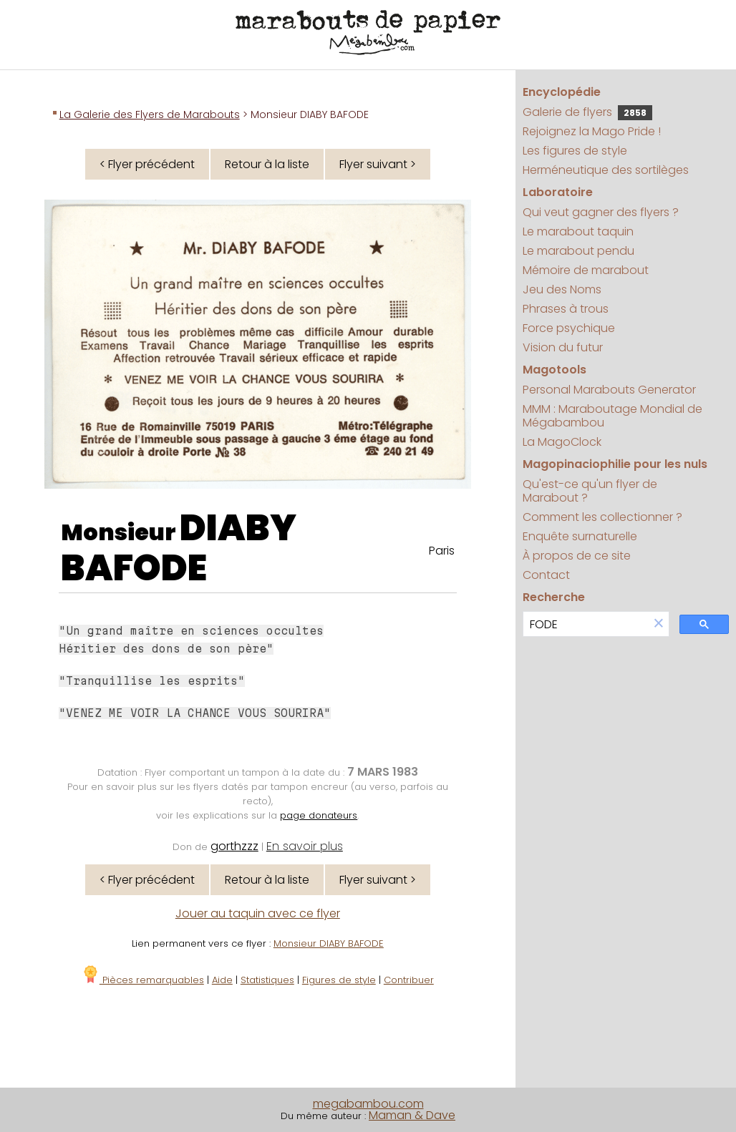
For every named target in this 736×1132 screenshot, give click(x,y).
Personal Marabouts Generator (609, 389)
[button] (658, 624)
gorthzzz (234, 846)
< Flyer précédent (147, 164)
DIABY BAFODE (178, 548)
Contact (546, 575)
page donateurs (318, 815)
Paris (442, 550)
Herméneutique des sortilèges (606, 170)
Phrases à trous (566, 309)
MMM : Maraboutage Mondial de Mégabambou (612, 416)
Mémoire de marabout (586, 270)
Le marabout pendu (578, 251)
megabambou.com (368, 1104)
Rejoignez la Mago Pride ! (592, 131)
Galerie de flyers (587, 112)
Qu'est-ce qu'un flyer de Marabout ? (590, 491)
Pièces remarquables (143, 980)
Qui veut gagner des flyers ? (601, 212)
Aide (222, 980)
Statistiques (267, 980)
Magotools (554, 369)
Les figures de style (575, 150)
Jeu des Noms (562, 289)
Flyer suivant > (377, 164)
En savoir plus (304, 846)
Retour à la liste (267, 164)
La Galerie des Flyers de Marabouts (149, 114)
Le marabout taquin (578, 231)
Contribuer (409, 980)
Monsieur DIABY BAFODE (328, 943)
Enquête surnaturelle (580, 536)
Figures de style (339, 980)
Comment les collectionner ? (602, 517)
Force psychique (569, 328)
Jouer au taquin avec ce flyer (257, 913)
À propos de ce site (577, 555)
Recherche (554, 597)
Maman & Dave (412, 1115)
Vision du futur (563, 347)
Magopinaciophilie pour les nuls (615, 464)
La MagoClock (562, 442)
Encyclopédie (562, 92)
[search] (586, 624)
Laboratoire (558, 192)
